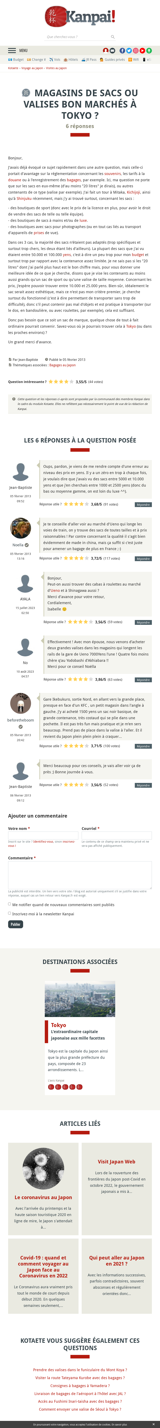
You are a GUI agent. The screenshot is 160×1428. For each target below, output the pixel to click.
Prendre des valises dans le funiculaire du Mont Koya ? (80, 1369)
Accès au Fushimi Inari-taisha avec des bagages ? (80, 1401)
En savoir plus (119, 1424)
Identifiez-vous (43, 841)
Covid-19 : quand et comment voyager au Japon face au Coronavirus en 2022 (43, 1267)
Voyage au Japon (32, 68)
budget (138, 254)
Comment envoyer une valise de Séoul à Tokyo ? (80, 1409)
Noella (18, 544)
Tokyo (131, 326)
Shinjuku (24, 198)
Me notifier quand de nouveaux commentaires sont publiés (63, 904)
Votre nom (19, 828)
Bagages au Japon (62, 365)
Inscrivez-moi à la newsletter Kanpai (43, 913)
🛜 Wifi (133, 59)
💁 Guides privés (112, 59)
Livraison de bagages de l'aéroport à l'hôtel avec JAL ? (80, 1393)
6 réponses (80, 126)
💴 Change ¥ (36, 59)
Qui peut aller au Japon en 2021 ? (116, 1261)
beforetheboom (20, 720)
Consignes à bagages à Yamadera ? (80, 1385)
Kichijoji (133, 192)
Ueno (55, 590)
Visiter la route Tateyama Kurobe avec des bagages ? (80, 1377)
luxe (83, 220)
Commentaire (22, 858)
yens (67, 254)
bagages (74, 179)
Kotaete (13, 68)
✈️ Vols (54, 59)
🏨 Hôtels (71, 59)
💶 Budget (16, 59)
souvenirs (112, 173)
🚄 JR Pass (88, 59)
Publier (15, 924)
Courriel (91, 828)
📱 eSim (148, 59)
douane (14, 179)
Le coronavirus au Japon (43, 1197)
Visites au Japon (56, 68)
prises (39, 232)
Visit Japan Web (116, 1162)
